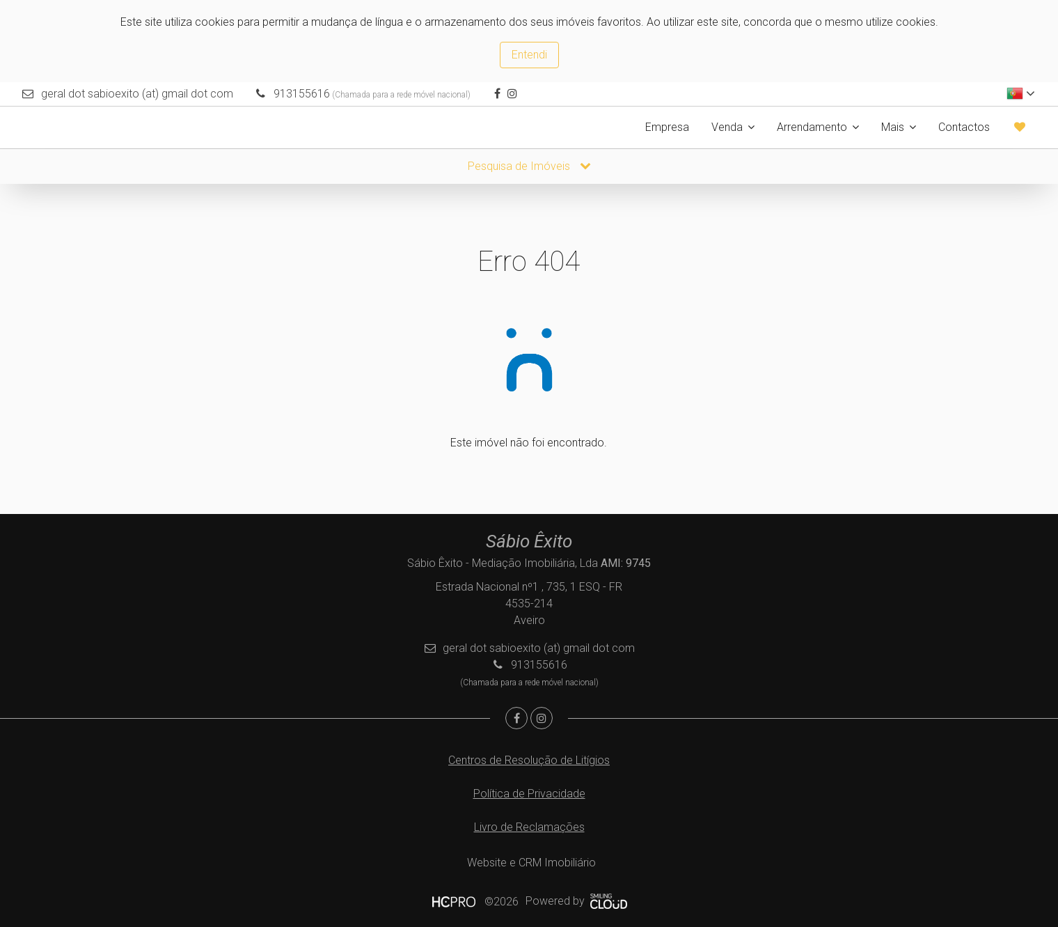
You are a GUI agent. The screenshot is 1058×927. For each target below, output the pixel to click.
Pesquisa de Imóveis (529, 166)
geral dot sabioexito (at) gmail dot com (137, 93)
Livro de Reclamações (529, 827)
